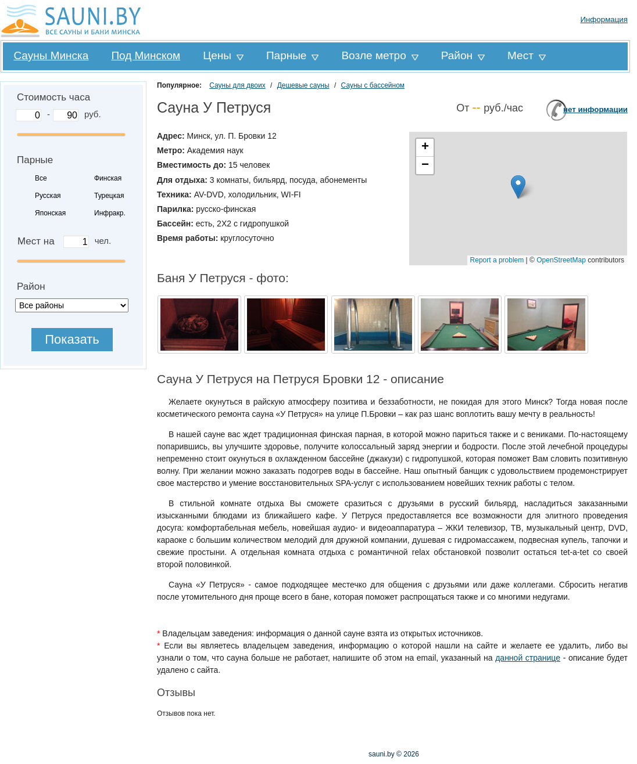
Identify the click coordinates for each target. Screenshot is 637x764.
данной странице (527, 657)
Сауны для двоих (237, 85)
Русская (48, 196)
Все (41, 178)
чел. (103, 241)
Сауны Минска (50, 55)
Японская (50, 213)
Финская (107, 178)
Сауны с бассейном (373, 85)
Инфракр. (110, 213)
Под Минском (145, 55)
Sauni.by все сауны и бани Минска (72, 20)
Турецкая (109, 196)
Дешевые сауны (303, 85)
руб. (92, 114)
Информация (604, 19)
